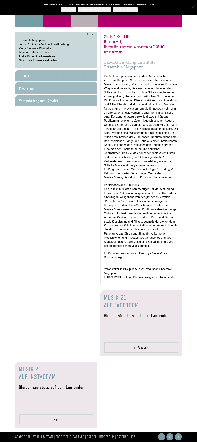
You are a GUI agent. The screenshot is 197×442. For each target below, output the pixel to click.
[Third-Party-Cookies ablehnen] (192, 7)
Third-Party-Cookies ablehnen (94, 9)
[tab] (56, 75)
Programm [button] (26, 88)
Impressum (106, 437)
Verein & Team (43, 437)
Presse (92, 437)
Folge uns (141, 347)
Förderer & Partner (70, 437)
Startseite (23, 437)
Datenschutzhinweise (125, 9)
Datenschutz (126, 437)
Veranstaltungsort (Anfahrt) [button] (39, 101)
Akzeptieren (68, 9)
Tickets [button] (24, 75)
